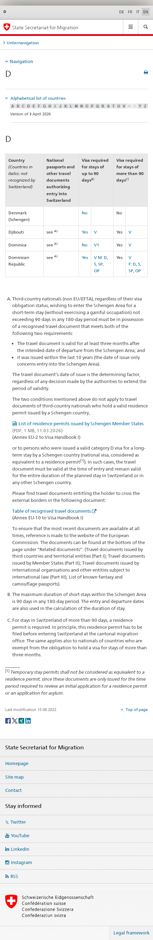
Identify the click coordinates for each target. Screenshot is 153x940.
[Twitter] (15, 720)
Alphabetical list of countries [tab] (37, 98)
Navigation (21, 61)
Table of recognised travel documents (51, 511)
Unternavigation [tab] (23, 42)
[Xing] (22, 720)
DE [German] (121, 11)
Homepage (16, 763)
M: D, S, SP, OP (101, 264)
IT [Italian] (137, 11)
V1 (96, 244)
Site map (14, 777)
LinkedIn (20, 849)
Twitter (18, 822)
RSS (14, 876)
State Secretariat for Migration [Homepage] (45, 27)
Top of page (136, 709)
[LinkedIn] (28, 720)
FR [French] (130, 11)
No (84, 212)
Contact (13, 790)
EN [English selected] (145, 11)
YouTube (20, 835)
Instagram (21, 862)
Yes (85, 232)
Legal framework (132, 932)
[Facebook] (8, 720)
